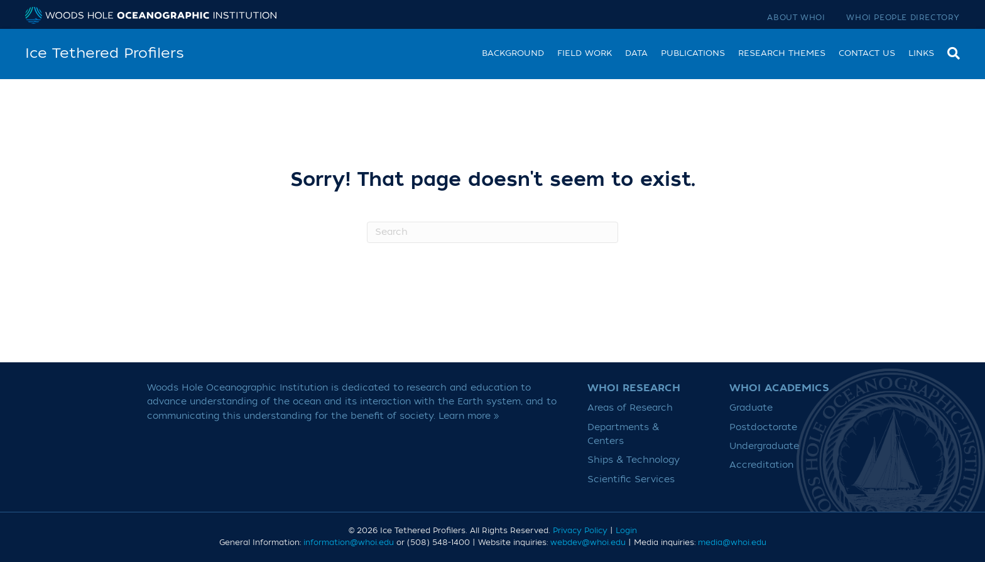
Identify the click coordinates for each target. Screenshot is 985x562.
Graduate (751, 408)
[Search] (950, 52)
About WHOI (796, 18)
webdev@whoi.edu (588, 543)
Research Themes (781, 53)
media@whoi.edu (732, 543)
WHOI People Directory (903, 18)
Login (626, 531)
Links (921, 53)
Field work (584, 53)
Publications (693, 53)
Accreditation (761, 465)
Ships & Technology (633, 460)
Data (636, 53)
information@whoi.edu (348, 543)
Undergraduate (764, 446)
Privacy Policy (580, 531)
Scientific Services (631, 479)
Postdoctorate (763, 427)
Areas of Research (630, 408)
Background (513, 53)
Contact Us (867, 53)
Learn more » (468, 416)
